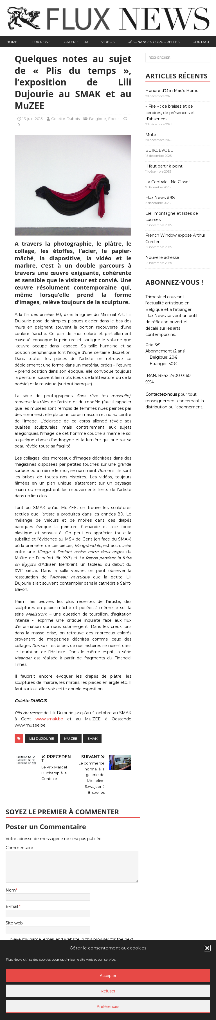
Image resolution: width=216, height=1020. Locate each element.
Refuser (108, 991)
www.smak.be (49, 719)
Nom (11, 890)
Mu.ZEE (70, 738)
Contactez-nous (161, 394)
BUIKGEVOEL (159, 150)
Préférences (108, 1006)
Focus (113, 118)
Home (11, 42)
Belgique (97, 118)
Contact (201, 42)
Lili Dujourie (41, 738)
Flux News (40, 42)
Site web (14, 923)
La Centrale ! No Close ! (167, 181)
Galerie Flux (76, 42)
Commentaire (19, 847)
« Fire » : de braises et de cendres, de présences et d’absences (170, 112)
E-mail (12, 906)
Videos (107, 42)
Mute (150, 134)
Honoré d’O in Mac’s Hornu (172, 90)
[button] (207, 948)
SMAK (92, 738)
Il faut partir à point (164, 166)
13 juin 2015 (32, 118)
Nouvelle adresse (162, 257)
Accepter (108, 975)
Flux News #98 (160, 197)
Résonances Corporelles (153, 42)
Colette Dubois (65, 118)
